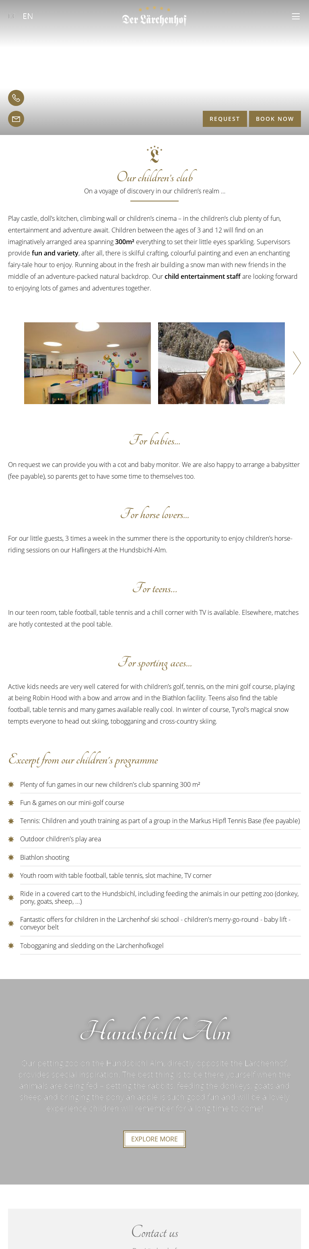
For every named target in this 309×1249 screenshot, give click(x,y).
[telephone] (16, 98)
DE (12, 16)
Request (225, 118)
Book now (275, 118)
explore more (154, 1139)
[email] (16, 119)
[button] (296, 16)
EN (28, 15)
